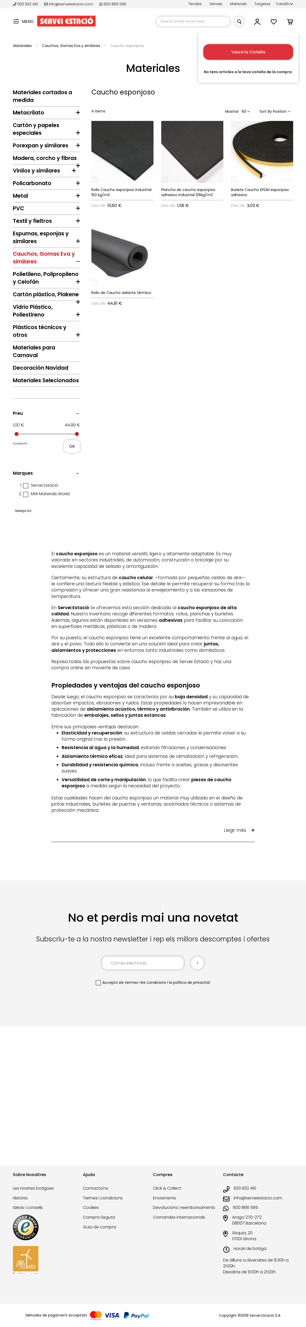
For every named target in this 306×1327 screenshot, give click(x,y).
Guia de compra (99, 1234)
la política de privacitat (189, 1129)
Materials (238, 3)
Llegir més (235, 977)
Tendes (195, 3)
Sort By (266, 111)
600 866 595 (112, 4)
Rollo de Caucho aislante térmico (121, 292)
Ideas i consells (28, 1215)
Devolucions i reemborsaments (184, 1215)
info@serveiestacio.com (68, 4)
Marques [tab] (23, 620)
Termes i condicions (103, 1205)
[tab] (46, 114)
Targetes (262, 3)
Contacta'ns (95, 1196)
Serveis (215, 3)
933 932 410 (26, 4)
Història (20, 1205)
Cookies (91, 1215)
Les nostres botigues (33, 1196)
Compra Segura (99, 1225)
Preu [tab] (18, 560)
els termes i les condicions (142, 1129)
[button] (284, 4)
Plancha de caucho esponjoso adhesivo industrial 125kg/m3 (188, 192)
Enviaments (164, 1205)
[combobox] (193, 21)
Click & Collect (167, 1196)
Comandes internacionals (179, 1225)
